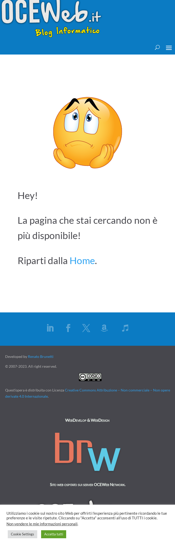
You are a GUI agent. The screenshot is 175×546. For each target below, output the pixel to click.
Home (82, 260)
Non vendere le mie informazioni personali (42, 524)
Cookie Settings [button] (22, 534)
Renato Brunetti (41, 356)
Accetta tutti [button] (53, 534)
